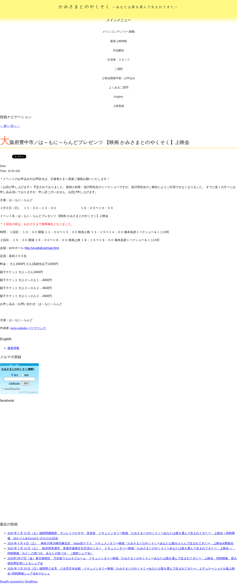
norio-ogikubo (18, 328)
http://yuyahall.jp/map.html (41, 248)
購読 (14, 375)
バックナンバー (12, 388)
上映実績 (118, 105)
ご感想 (118, 68)
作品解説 (118, 50)
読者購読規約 (14, 383)
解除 (25, 375)
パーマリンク (37, 328)
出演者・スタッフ (118, 59)
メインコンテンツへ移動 (118, 31)
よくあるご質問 (118, 87)
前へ (5, 125)
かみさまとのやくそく (118, 6)
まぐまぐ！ (33, 392)
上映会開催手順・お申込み (118, 78)
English (118, 96)
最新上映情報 (118, 41)
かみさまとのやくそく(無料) (17, 369)
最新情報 (13, 348)
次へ (15, 125)
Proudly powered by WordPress (18, 581)
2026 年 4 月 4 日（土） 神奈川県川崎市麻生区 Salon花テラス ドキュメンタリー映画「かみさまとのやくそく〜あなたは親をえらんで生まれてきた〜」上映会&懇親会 (120, 543)
